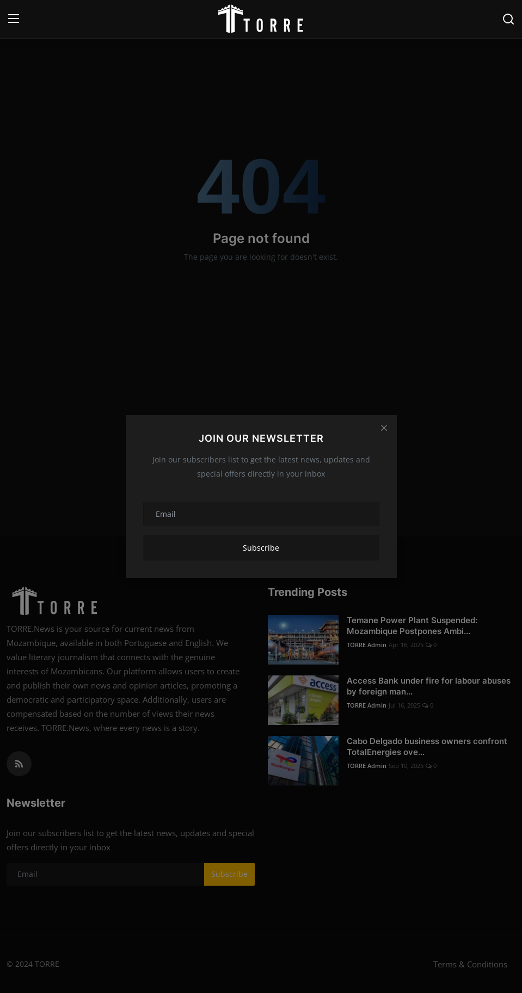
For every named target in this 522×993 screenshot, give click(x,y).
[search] (508, 19)
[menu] (13, 19)
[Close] (383, 427)
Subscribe (261, 548)
